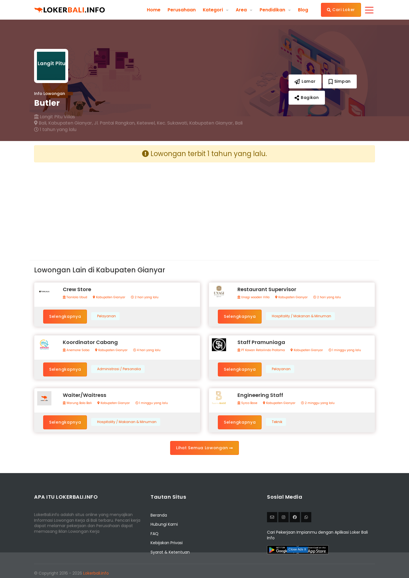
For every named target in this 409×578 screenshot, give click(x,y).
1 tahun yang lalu (55, 130)
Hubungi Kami (164, 524)
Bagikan (307, 97)
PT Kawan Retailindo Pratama (261, 350)
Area (241, 9)
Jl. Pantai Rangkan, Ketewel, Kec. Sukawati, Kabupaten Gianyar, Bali (168, 123)
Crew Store (77, 289)
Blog (303, 10)
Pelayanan (106, 316)
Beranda (159, 515)
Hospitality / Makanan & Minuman (301, 316)
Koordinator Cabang (90, 342)
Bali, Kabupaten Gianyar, (63, 123)
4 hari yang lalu (146, 350)
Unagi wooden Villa (253, 297)
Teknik (277, 422)
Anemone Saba (76, 350)
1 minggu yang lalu (345, 350)
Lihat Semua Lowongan (204, 448)
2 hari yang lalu (144, 297)
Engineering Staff (260, 395)
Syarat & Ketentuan (170, 552)
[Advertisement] (117, 206)
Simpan (340, 81)
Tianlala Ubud (75, 297)
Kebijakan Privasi (167, 543)
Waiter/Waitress (84, 395)
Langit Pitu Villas (54, 117)
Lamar (305, 81)
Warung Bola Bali (77, 403)
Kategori (213, 9)
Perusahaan (181, 10)
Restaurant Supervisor (266, 289)
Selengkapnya (65, 316)
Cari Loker (341, 10)
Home (153, 10)
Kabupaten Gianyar (109, 297)
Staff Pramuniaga (261, 342)
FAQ (154, 533)
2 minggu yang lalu (318, 403)
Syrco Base (247, 403)
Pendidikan (272, 9)
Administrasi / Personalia (119, 369)
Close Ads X (297, 549)
